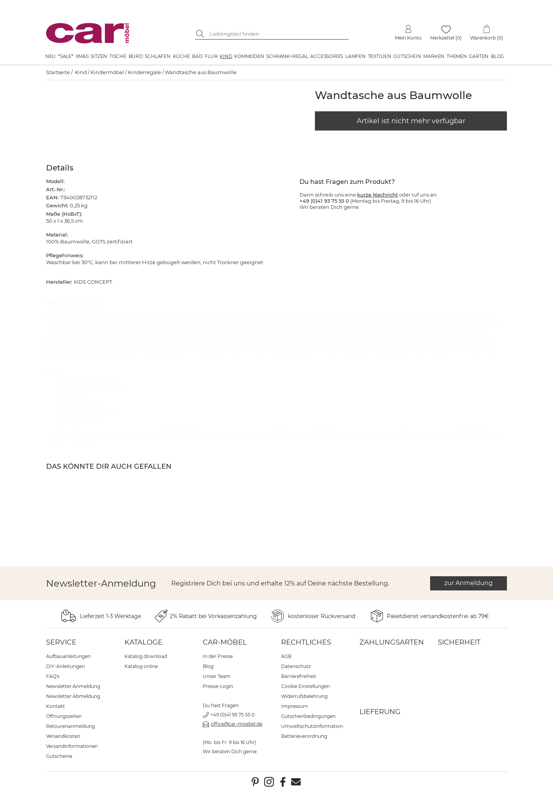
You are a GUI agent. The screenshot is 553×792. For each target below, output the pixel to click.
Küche (181, 56)
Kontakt (55, 706)
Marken (433, 56)
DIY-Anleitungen (65, 666)
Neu (50, 56)
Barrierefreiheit (298, 676)
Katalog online (141, 666)
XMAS (82, 56)
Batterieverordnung (304, 736)
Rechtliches (306, 642)
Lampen (355, 56)
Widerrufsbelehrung (304, 696)
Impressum (294, 706)
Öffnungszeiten (64, 716)
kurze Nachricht (377, 195)
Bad (197, 56)
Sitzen (99, 56)
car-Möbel (225, 642)
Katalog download (145, 656)
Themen (457, 56)
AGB (286, 656)
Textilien (379, 56)
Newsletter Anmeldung (73, 686)
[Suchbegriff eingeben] (278, 34)
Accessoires (326, 56)
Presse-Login (218, 686)
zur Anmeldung (468, 583)
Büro (136, 56)
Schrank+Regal (287, 56)
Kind (226, 56)
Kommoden (249, 56)
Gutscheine (59, 756)
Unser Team (216, 676)
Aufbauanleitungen (68, 656)
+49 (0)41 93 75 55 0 (232, 715)
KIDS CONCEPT (179, 432)
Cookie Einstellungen (305, 686)
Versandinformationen (72, 746)
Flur (211, 56)
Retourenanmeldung (70, 726)
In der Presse (218, 656)
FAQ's (53, 676)
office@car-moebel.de (236, 724)
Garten (478, 56)
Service (61, 642)
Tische (117, 56)
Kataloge (143, 642)
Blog (497, 56)
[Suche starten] (201, 34)
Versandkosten (63, 736)
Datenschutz (296, 666)
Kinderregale (144, 72)
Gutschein (407, 56)
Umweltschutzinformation (312, 726)
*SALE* (65, 56)
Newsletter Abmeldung (73, 696)
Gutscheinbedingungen (308, 716)
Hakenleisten (457, 344)
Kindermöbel (107, 72)
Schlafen (157, 56)
